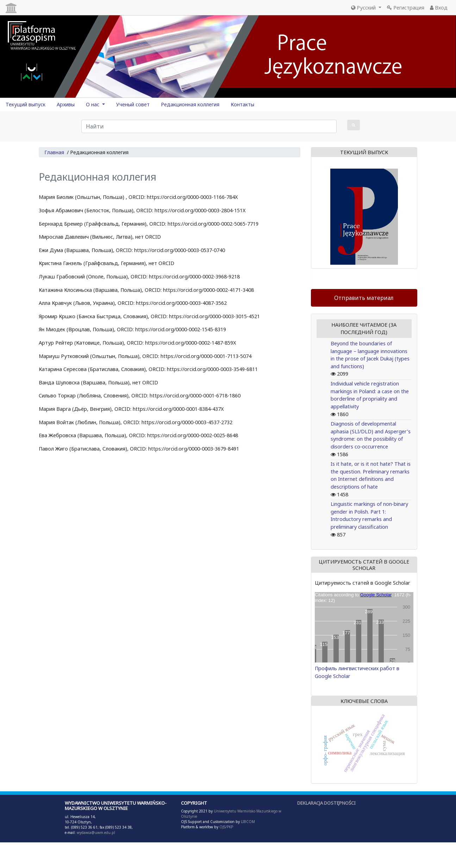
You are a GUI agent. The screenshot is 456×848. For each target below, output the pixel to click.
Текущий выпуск (25, 104)
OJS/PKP (225, 826)
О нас (93, 104)
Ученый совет (133, 104)
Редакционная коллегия (190, 104)
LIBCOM (248, 821)
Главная (54, 152)
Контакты (242, 104)
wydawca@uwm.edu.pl (96, 832)
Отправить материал (364, 298)
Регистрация (405, 7)
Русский (364, 7)
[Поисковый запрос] (209, 126)
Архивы (66, 104)
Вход (439, 7)
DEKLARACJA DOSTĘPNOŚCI (326, 803)
